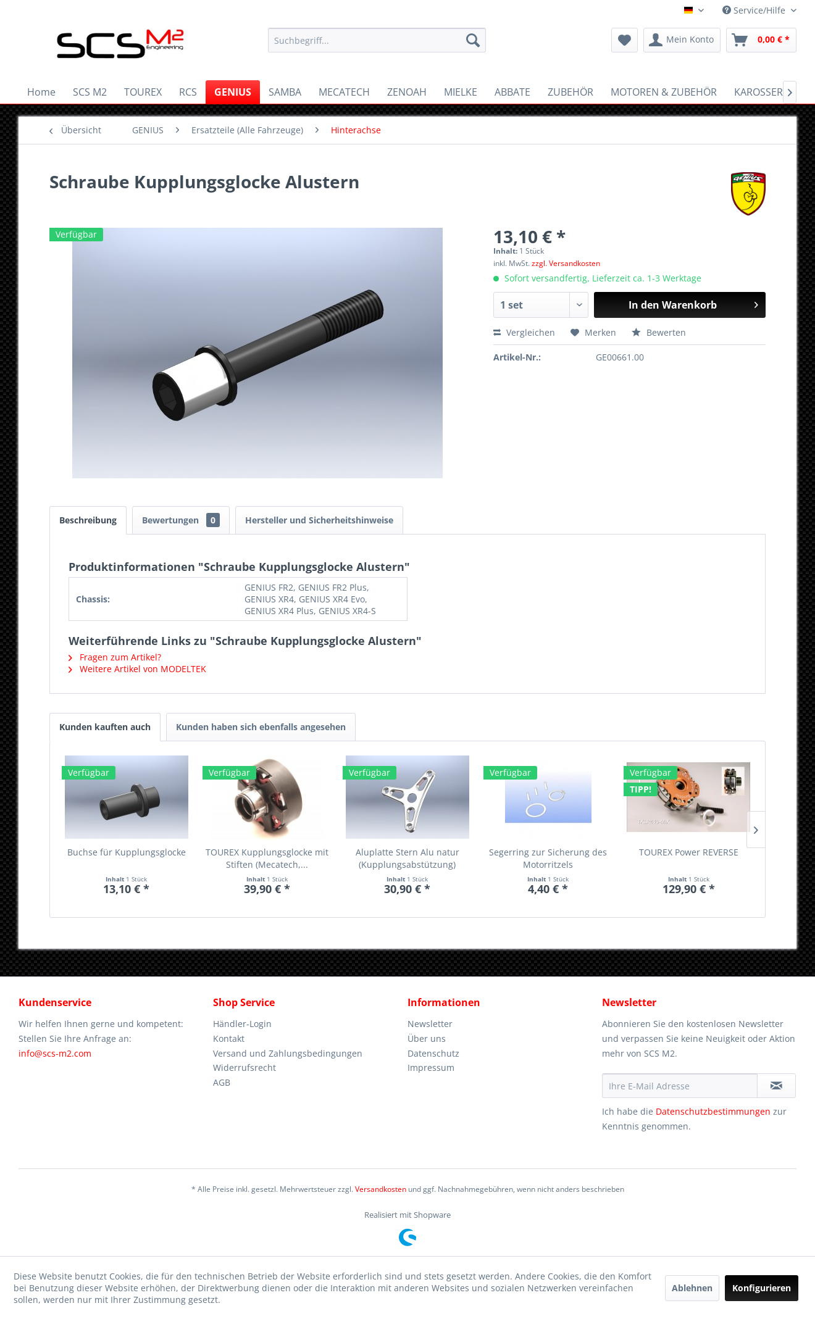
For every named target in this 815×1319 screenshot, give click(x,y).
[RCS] (188, 92)
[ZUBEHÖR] (570, 92)
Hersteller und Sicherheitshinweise (319, 520)
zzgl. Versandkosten (566, 263)
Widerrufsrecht (244, 1067)
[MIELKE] (460, 92)
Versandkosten (380, 1189)
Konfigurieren (761, 1288)
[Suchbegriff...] (377, 40)
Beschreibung (88, 520)
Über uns (427, 1038)
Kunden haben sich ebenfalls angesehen (261, 727)
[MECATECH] (344, 92)
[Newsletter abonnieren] (776, 1085)
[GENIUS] (233, 92)
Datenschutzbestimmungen (713, 1111)
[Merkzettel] (624, 40)
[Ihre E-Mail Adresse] (680, 1085)
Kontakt (228, 1038)
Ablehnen (692, 1288)
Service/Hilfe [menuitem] (755, 10)
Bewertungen (181, 520)
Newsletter (430, 1024)
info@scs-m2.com (55, 1053)
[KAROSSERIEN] (766, 92)
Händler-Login (242, 1024)
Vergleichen (524, 332)
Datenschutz (433, 1053)
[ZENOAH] (406, 92)
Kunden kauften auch (105, 727)
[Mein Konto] (682, 40)
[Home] (41, 92)
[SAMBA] (285, 92)
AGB (221, 1082)
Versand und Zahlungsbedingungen (287, 1053)
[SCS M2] (89, 92)
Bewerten (659, 332)
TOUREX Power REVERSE (688, 852)
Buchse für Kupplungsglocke (126, 852)
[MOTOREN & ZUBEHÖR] (663, 92)
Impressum (431, 1067)
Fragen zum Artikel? (115, 657)
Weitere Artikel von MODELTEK (137, 669)
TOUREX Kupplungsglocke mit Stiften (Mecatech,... (267, 858)
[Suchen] (473, 40)
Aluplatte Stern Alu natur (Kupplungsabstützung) (407, 858)
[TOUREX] (142, 92)
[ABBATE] (512, 92)
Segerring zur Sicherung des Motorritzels (548, 858)
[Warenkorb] (761, 40)
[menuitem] (377, 40)
